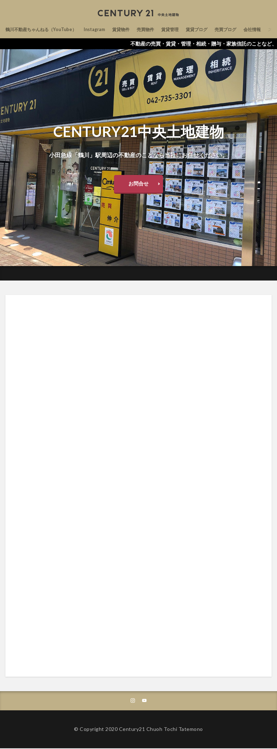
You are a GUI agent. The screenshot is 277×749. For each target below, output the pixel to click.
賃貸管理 (191, 29)
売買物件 (163, 29)
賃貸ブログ (220, 29)
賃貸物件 (136, 29)
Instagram (106, 29)
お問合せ (138, 183)
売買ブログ (253, 29)
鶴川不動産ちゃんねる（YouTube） (46, 29)
